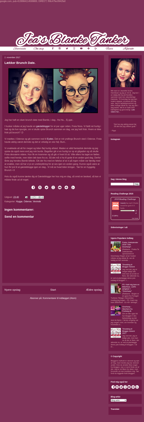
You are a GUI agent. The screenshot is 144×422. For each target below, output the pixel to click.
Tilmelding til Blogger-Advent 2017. (128, 331)
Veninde (37, 201)
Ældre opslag (94, 289)
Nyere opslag (12, 289)
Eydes (50, 139)
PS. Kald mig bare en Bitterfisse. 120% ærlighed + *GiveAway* (130, 287)
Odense (28, 201)
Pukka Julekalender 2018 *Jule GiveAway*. (130, 244)
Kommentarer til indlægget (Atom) (59, 298)
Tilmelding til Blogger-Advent (128, 266)
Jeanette (123, 203)
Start (53, 289)
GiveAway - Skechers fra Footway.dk (127, 309)
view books (135, 218)
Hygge (19, 201)
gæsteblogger (43, 126)
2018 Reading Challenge (125, 199)
